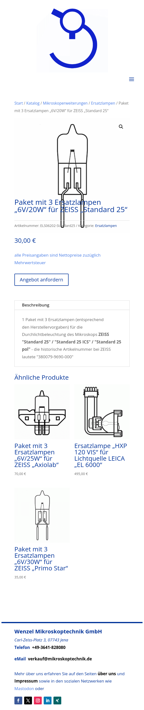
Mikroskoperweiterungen (65, 103)
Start (18, 103)
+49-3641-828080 (48, 647)
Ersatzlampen (103, 103)
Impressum (26, 681)
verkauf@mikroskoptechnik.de (60, 659)
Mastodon (24, 688)
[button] (121, 126)
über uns (107, 673)
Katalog (33, 103)
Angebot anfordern (41, 279)
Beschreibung (35, 305)
